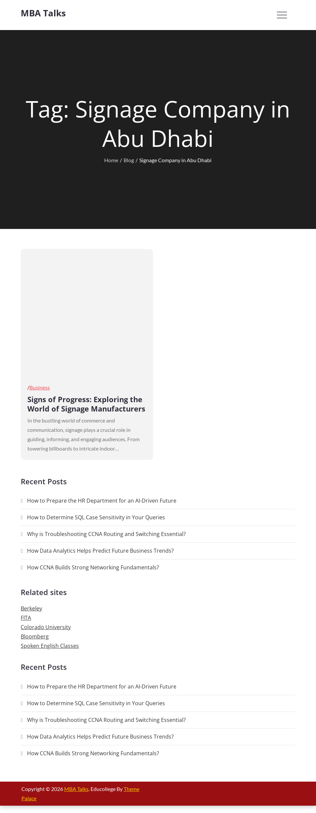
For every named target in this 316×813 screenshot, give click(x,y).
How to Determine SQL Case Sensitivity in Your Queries (96, 517)
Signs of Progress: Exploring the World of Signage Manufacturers (86, 404)
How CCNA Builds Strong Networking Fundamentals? (93, 567)
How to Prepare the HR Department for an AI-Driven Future (101, 500)
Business (39, 387)
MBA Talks (43, 13)
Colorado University (46, 627)
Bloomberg (35, 636)
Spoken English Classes (50, 645)
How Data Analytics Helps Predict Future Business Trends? (100, 550)
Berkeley (31, 608)
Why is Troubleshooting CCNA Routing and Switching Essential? (106, 534)
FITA (26, 617)
